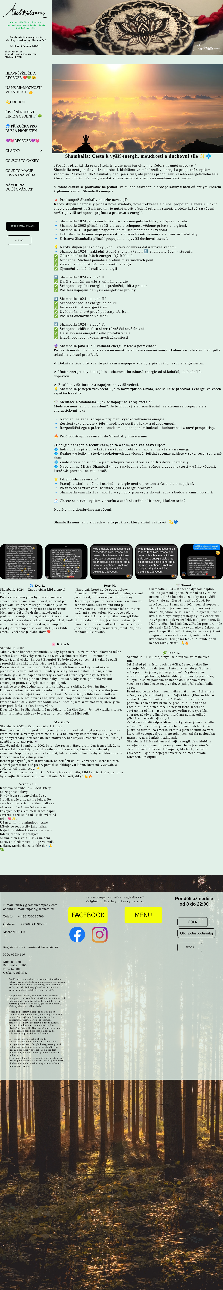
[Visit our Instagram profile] (100, 935)
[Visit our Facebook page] (77, 935)
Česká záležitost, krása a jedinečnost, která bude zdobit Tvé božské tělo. (26, 25)
